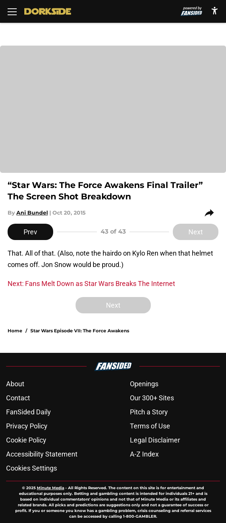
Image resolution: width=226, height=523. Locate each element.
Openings (144, 384)
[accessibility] (214, 10)
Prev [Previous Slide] (30, 232)
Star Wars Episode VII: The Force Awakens (79, 330)
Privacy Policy (26, 426)
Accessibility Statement (41, 454)
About (15, 384)
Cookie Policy (26, 440)
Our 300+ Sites (152, 398)
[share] (211, 213)
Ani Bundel (32, 212)
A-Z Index (144, 454)
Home (15, 330)
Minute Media (50, 487)
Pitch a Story (149, 412)
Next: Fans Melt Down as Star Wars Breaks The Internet (91, 284)
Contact (18, 398)
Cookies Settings (31, 468)
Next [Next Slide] (195, 232)
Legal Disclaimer (155, 440)
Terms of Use (150, 426)
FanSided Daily (28, 412)
